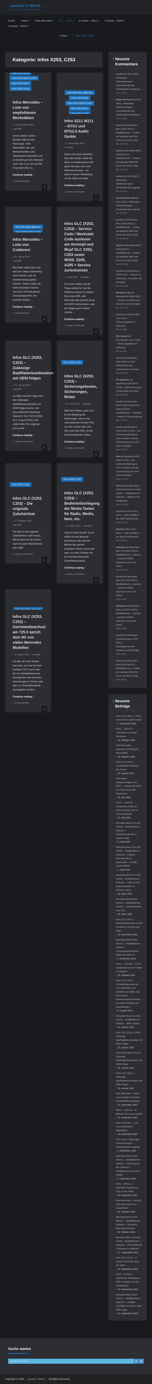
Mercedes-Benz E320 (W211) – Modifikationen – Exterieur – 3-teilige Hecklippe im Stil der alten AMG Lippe (129, 1302)
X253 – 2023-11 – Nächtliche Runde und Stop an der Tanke (127, 1188)
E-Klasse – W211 (88, 20)
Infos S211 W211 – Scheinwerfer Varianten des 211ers (127, 766)
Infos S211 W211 (20, 83)
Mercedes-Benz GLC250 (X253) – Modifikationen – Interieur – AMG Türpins (128, 1020)
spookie (18, 128)
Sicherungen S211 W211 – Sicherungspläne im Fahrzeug (128, 344)
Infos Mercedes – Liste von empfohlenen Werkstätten (127, 1127)
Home (25, 20)
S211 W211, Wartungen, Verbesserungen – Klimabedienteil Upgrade (128, 205)
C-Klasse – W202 (17, 26)
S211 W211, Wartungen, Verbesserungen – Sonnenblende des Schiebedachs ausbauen (128, 81)
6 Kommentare (22, 181)
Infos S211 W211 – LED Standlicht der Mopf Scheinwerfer (127, 515)
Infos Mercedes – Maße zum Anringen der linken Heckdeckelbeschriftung (128, 1097)
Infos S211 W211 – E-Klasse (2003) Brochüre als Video (127, 1261)
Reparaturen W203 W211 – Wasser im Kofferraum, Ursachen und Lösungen (128, 300)
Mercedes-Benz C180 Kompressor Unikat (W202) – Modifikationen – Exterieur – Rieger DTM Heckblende (129, 409)
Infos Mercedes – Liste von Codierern (28, 244)
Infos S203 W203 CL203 (24, 78)
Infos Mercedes (43, 20)
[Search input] (71, 1361)
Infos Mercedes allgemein (79, 92)
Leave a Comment (75, 191)
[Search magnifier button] (141, 1361)
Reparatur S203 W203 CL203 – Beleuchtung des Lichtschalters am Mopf (129, 387)
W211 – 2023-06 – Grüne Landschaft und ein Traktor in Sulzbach (129, 968)
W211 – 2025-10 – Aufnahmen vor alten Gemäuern (126, 732)
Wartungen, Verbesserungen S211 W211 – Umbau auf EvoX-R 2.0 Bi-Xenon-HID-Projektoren (129, 786)
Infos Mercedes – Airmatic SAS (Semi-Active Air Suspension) (129, 1204)
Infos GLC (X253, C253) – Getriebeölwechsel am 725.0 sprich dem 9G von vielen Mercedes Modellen (29, 632)
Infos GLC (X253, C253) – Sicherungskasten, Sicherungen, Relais (80, 386)
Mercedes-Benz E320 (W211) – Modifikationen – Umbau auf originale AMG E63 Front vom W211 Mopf (128, 132)
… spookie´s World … (25, 5)
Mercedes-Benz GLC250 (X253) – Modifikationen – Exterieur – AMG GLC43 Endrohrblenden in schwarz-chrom (128, 882)
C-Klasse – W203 (114, 20)
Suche (11, 20)
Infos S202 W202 (20, 72)
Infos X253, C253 (20, 88)
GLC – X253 (65, 20)
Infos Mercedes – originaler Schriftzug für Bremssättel (127, 749)
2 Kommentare (22, 703)
